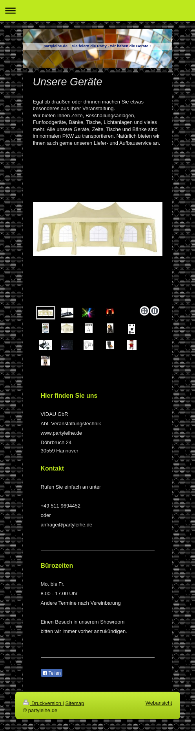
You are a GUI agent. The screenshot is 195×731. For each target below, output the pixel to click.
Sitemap (75, 703)
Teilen (51, 673)
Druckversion (43, 703)
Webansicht (159, 703)
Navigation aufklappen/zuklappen (97, 10)
